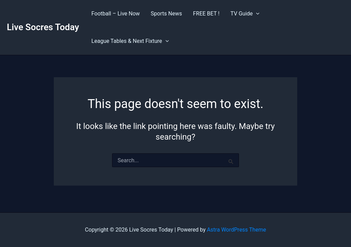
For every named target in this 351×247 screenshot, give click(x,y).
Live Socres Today (43, 27)
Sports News (166, 13)
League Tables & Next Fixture (130, 41)
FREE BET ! (206, 13)
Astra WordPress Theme (236, 229)
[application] (256, 13)
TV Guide (244, 13)
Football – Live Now (116, 13)
